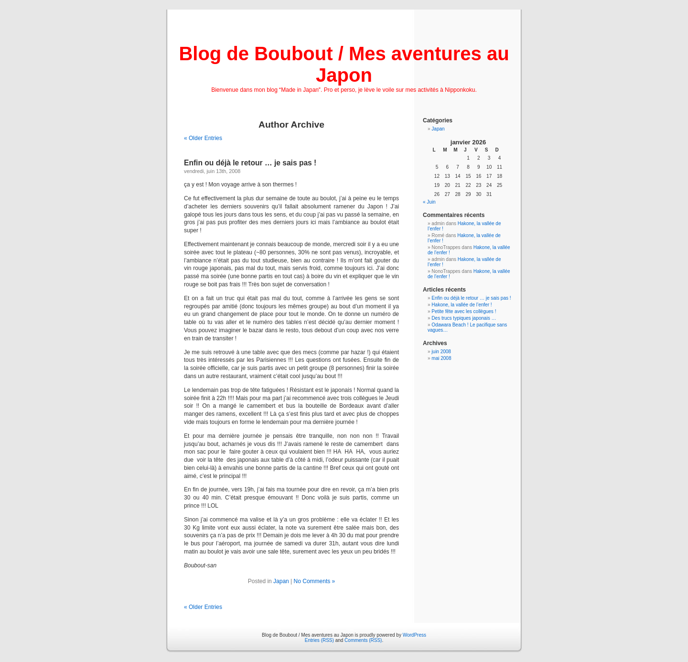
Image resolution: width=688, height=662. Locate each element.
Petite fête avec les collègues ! (463, 311)
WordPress (414, 635)
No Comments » (314, 581)
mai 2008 (441, 358)
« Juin (429, 202)
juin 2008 (441, 351)
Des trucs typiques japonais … (463, 318)
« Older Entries (203, 138)
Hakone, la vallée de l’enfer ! (461, 304)
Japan (281, 581)
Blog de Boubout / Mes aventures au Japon (344, 64)
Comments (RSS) (363, 640)
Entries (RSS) (319, 640)
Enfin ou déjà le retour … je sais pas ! (250, 163)
